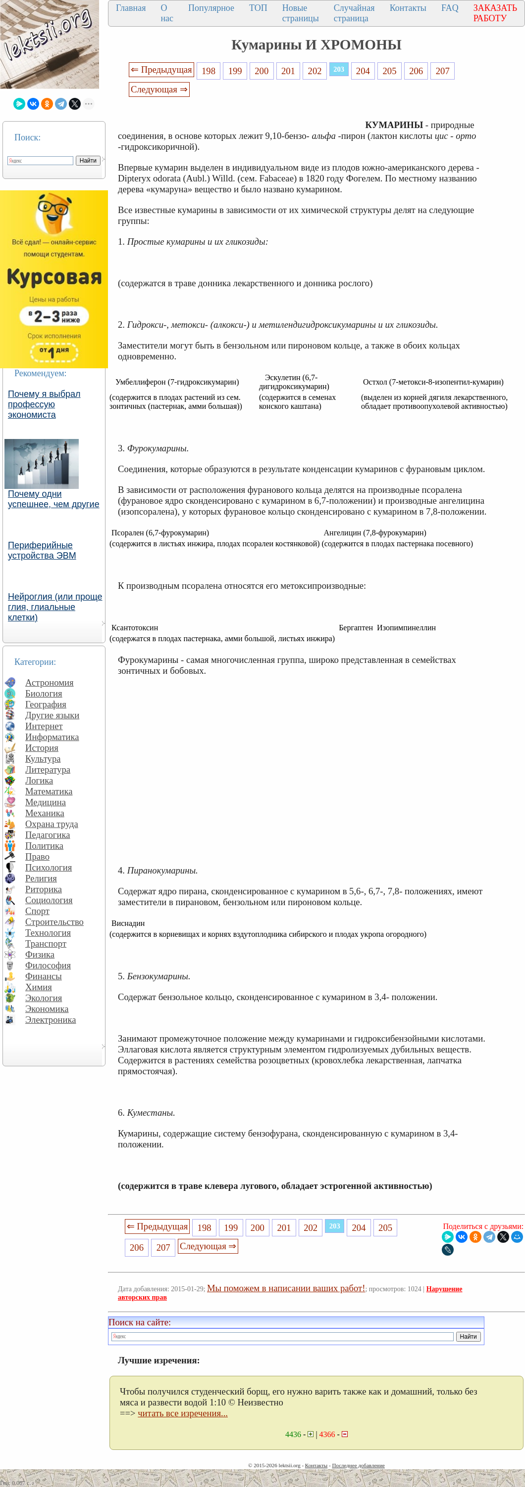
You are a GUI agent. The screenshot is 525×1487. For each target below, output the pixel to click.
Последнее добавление (358, 1465)
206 (416, 71)
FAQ (450, 8)
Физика (39, 954)
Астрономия (49, 682)
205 (389, 71)
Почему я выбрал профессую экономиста (44, 404)
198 (208, 71)
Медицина (45, 802)
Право (37, 856)
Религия (41, 878)
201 (288, 71)
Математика (49, 791)
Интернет (44, 726)
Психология (48, 867)
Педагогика (47, 835)
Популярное (211, 8)
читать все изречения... (183, 1413)
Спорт (37, 911)
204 (363, 71)
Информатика (52, 737)
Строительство (54, 922)
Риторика (43, 889)
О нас (166, 13)
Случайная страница (354, 13)
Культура (43, 758)
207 (443, 71)
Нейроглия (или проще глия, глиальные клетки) (55, 607)
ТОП (258, 8)
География (45, 704)
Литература (47, 769)
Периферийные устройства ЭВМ (42, 550)
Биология (43, 693)
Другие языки (52, 715)
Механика (44, 813)
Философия (48, 965)
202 (315, 71)
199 (235, 71)
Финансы (43, 976)
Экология (43, 998)
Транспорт (45, 943)
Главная (131, 8)
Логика (39, 780)
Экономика (47, 1009)
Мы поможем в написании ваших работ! (286, 1288)
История (41, 748)
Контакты (408, 8)
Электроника (50, 1019)
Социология (49, 900)
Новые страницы (300, 13)
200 (261, 71)
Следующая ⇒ (159, 89)
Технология (48, 932)
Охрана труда (51, 824)
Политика (44, 845)
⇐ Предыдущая (161, 69)
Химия (38, 987)
